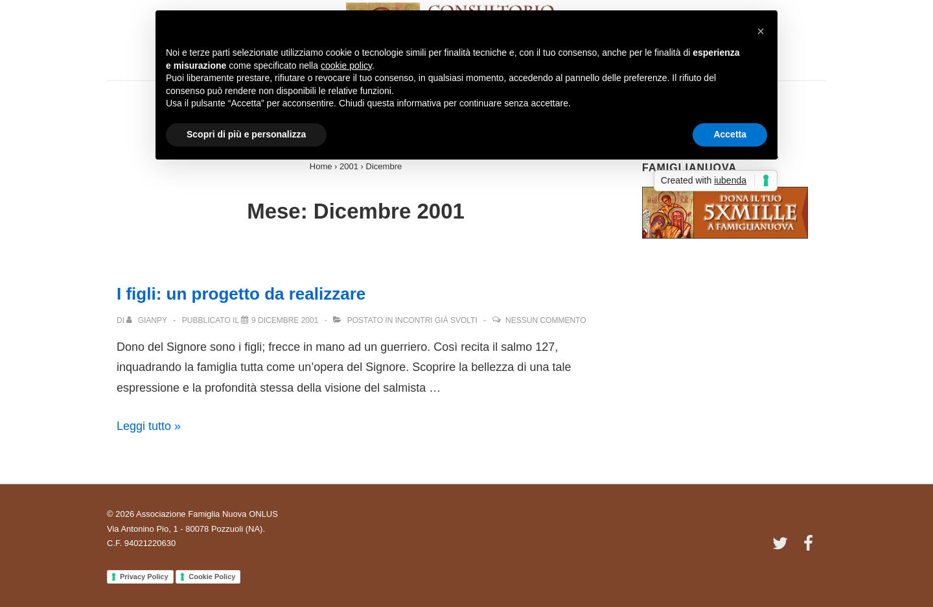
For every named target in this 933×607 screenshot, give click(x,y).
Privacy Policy (144, 576)
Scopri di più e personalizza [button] (246, 134)
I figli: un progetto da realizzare (241, 294)
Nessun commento (545, 320)
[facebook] (809, 548)
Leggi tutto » (149, 426)
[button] (760, 31)
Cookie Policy (212, 576)
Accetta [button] (729, 134)
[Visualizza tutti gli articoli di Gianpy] (147, 320)
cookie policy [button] (346, 65)
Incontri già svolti (436, 320)
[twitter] (783, 548)
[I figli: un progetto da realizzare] (284, 320)
